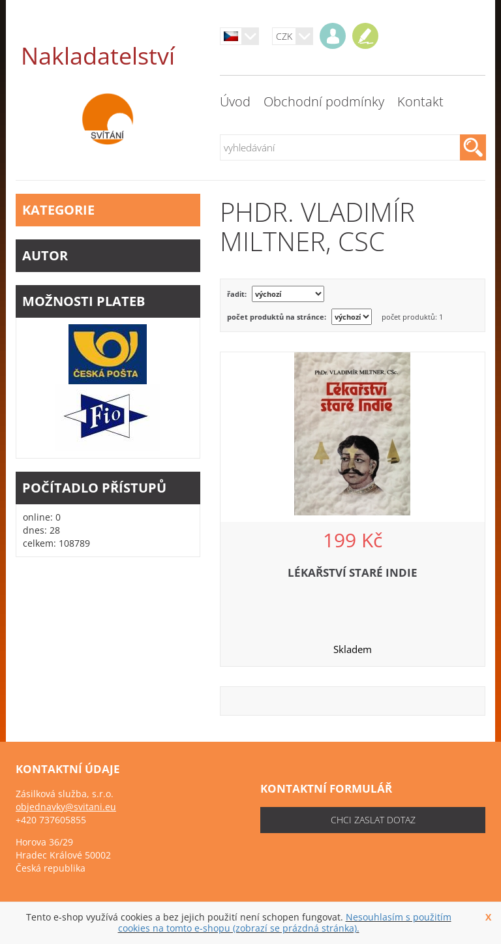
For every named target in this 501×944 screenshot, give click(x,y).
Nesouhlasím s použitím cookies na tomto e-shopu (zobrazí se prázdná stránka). (284, 922)
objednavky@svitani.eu (66, 806)
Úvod (235, 101)
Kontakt (420, 101)
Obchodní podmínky (324, 101)
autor (108, 255)
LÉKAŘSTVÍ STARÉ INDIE (353, 572)
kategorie (108, 210)
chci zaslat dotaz (373, 820)
